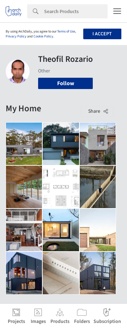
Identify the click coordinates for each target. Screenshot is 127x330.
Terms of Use (66, 31)
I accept (102, 33)
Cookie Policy (43, 36)
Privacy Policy (16, 36)
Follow (65, 83)
